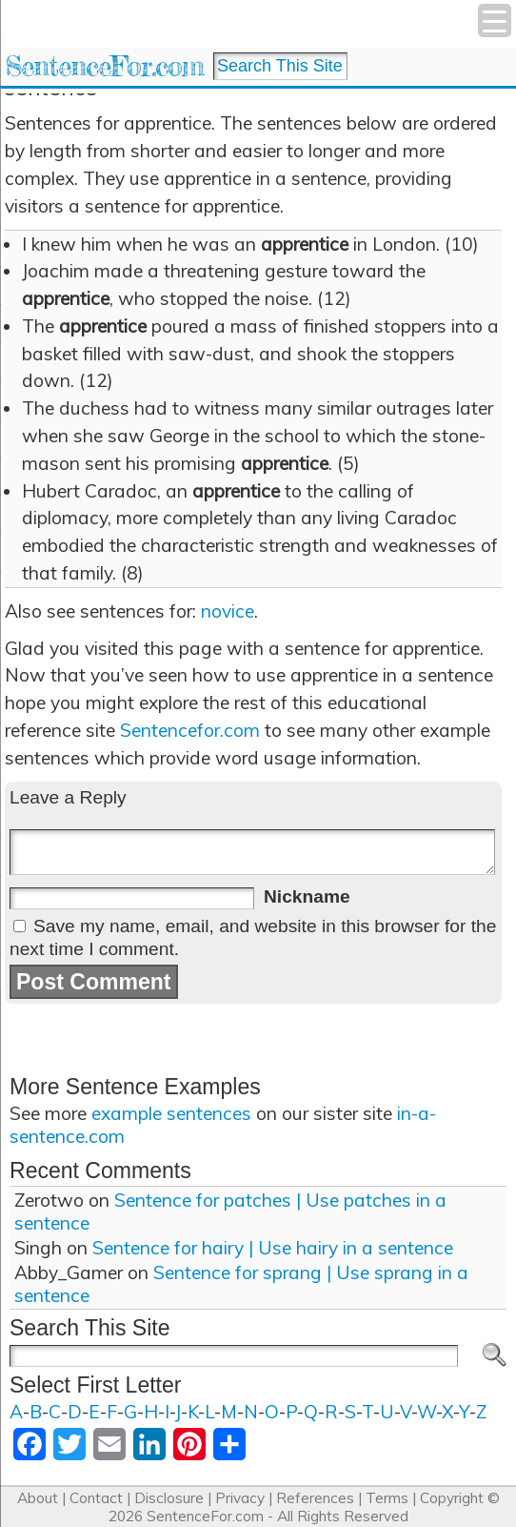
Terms (387, 1498)
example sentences (171, 1113)
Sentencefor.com (190, 730)
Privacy (240, 1498)
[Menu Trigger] (494, 20)
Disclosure (169, 1498)
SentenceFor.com (104, 66)
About (37, 1498)
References (315, 1498)
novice (227, 611)
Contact (96, 1498)
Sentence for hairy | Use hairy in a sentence (272, 1247)
